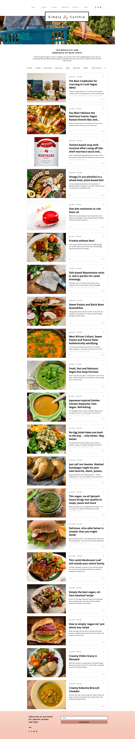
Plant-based (76, 68)
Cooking (38, 68)
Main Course (59, 68)
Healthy (85, 68)
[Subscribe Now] (84, 722)
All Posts (29, 68)
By (65, 17)
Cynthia (76, 17)
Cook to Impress (96, 68)
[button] (105, 68)
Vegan (68, 68)
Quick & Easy (48, 68)
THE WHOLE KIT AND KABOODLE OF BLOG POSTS (67, 51)
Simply (55, 17)
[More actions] (104, 77)
